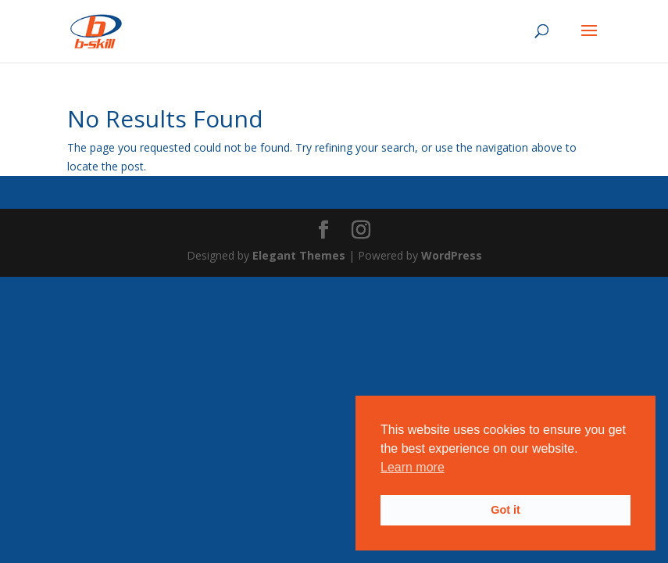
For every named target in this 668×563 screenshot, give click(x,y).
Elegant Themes (298, 255)
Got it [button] (505, 510)
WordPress (451, 255)
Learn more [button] (412, 467)
